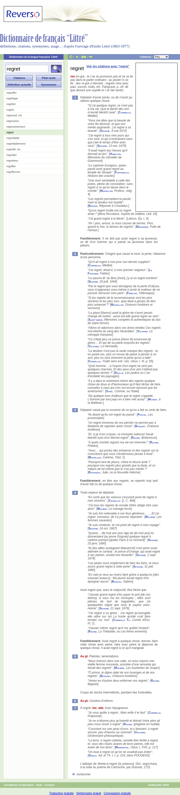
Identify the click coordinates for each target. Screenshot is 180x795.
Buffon (92, 206)
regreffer (11, 92)
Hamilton (115, 154)
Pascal (142, 414)
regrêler (11, 104)
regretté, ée (13, 149)
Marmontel (122, 747)
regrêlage (12, 98)
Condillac (94, 361)
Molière (102, 508)
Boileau (116, 581)
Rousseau (94, 472)
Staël (109, 391)
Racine (136, 437)
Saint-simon (95, 319)
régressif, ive (14, 115)
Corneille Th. (122, 620)
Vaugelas (114, 500)
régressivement (15, 126)
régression (12, 121)
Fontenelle (122, 172)
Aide (39, 784)
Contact (49, 784)
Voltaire (142, 331)
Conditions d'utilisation (19, 784)
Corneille (125, 112)
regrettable (13, 137)
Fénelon (132, 293)
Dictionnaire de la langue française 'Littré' (33, 57)
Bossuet (140, 426)
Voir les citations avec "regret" (107, 66)
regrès (10, 109)
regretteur (12, 160)
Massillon (106, 191)
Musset (152, 399)
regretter (11, 154)
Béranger (142, 226)
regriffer (11, 166)
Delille (119, 373)
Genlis (92, 755)
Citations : (154, 56)
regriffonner (13, 171)
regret (10, 132)
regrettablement (15, 143)
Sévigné (105, 131)
